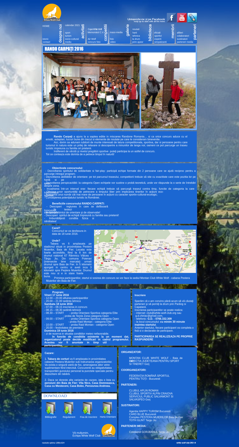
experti (157, 39)
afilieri (180, 32)
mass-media (116, 32)
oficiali (157, 32)
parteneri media (185, 42)
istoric (45, 39)
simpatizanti (160, 42)
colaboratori (183, 35)
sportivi (158, 35)
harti (134, 32)
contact (46, 42)
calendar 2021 (72, 25)
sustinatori (182, 39)
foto (112, 39)
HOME (45, 26)
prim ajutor (137, 42)
